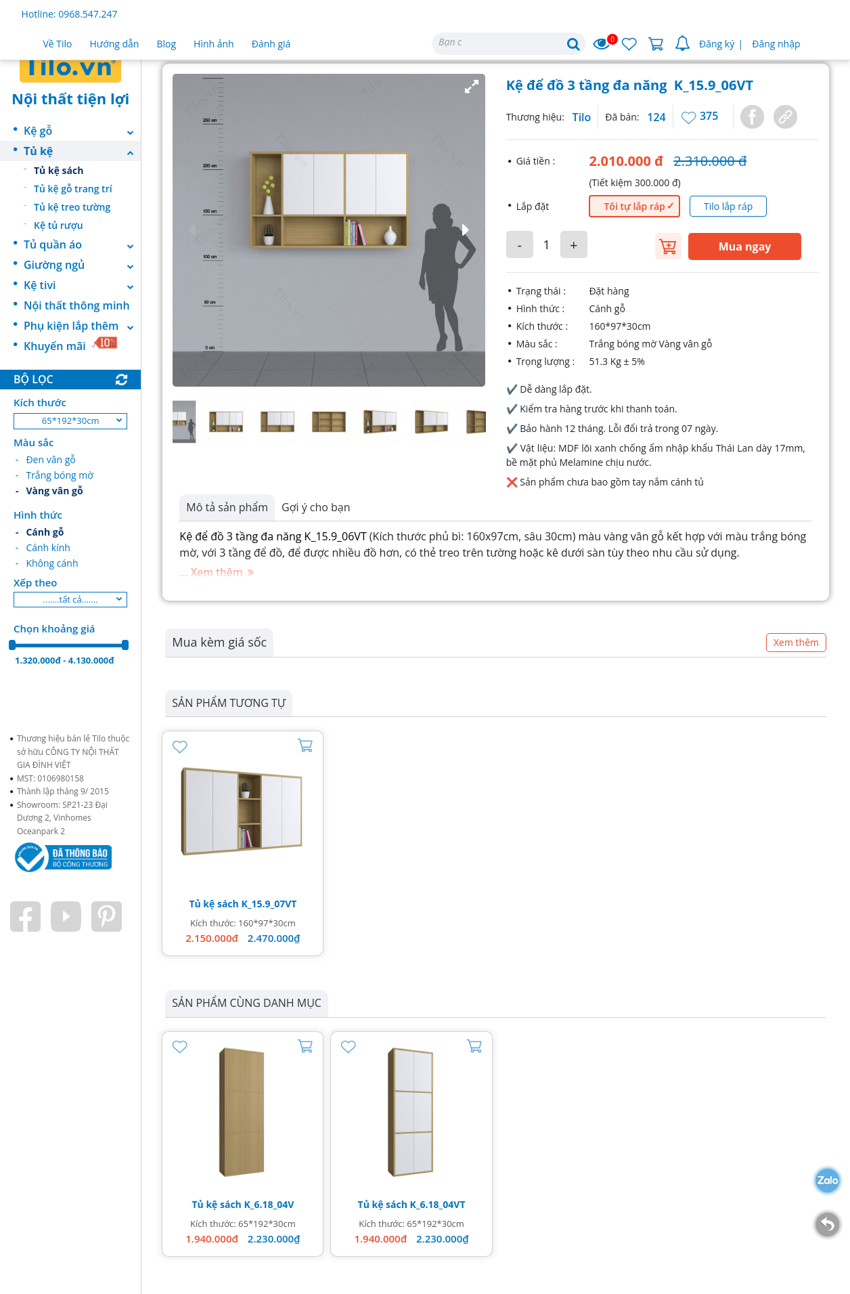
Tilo (582, 117)
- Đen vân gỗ (46, 459)
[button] (329, 230)
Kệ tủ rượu (58, 225)
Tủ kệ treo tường (72, 206)
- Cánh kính (43, 547)
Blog (166, 43)
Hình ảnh (214, 43)
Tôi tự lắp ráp (634, 206)
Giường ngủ (82, 265)
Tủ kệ (82, 151)
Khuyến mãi (71, 344)
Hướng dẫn (114, 43)
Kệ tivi (82, 285)
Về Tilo (57, 43)
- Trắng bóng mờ (54, 475)
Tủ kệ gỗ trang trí (73, 188)
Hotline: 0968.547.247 (70, 13)
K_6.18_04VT (438, 1204)
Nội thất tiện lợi (70, 98)
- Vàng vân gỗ (49, 490)
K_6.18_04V (269, 1204)
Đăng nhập (776, 43)
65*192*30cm (70, 420)
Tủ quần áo (82, 244)
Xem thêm (796, 642)
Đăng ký (716, 43)
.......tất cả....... (70, 599)
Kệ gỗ (82, 131)
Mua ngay (745, 246)
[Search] (509, 44)
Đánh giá (271, 43)
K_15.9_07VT (268, 903)
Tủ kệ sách (58, 170)
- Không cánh (47, 563)
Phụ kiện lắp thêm (82, 326)
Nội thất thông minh (77, 305)
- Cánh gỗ (40, 531)
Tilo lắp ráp (728, 206)
